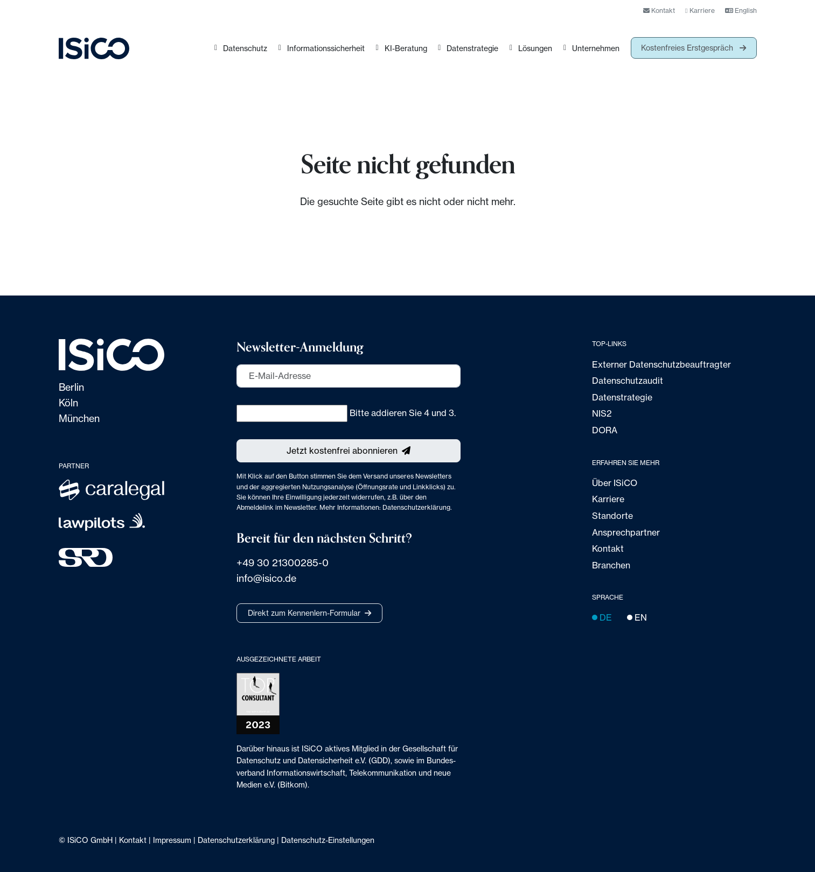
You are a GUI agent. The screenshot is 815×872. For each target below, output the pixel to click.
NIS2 (602, 413)
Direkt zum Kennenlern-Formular (304, 612)
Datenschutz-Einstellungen (327, 840)
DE (602, 617)
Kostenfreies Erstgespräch (688, 47)
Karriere (699, 10)
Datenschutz (245, 48)
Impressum (172, 840)
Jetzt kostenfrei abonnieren (342, 450)
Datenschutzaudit (627, 380)
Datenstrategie (472, 48)
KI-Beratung (406, 48)
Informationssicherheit (326, 48)
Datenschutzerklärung (416, 507)
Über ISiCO (614, 482)
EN (637, 617)
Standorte (612, 515)
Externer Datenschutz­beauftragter (661, 364)
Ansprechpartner (626, 532)
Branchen (611, 565)
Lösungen (535, 48)
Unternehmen (595, 48)
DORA (604, 430)
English (741, 10)
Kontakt (659, 10)
